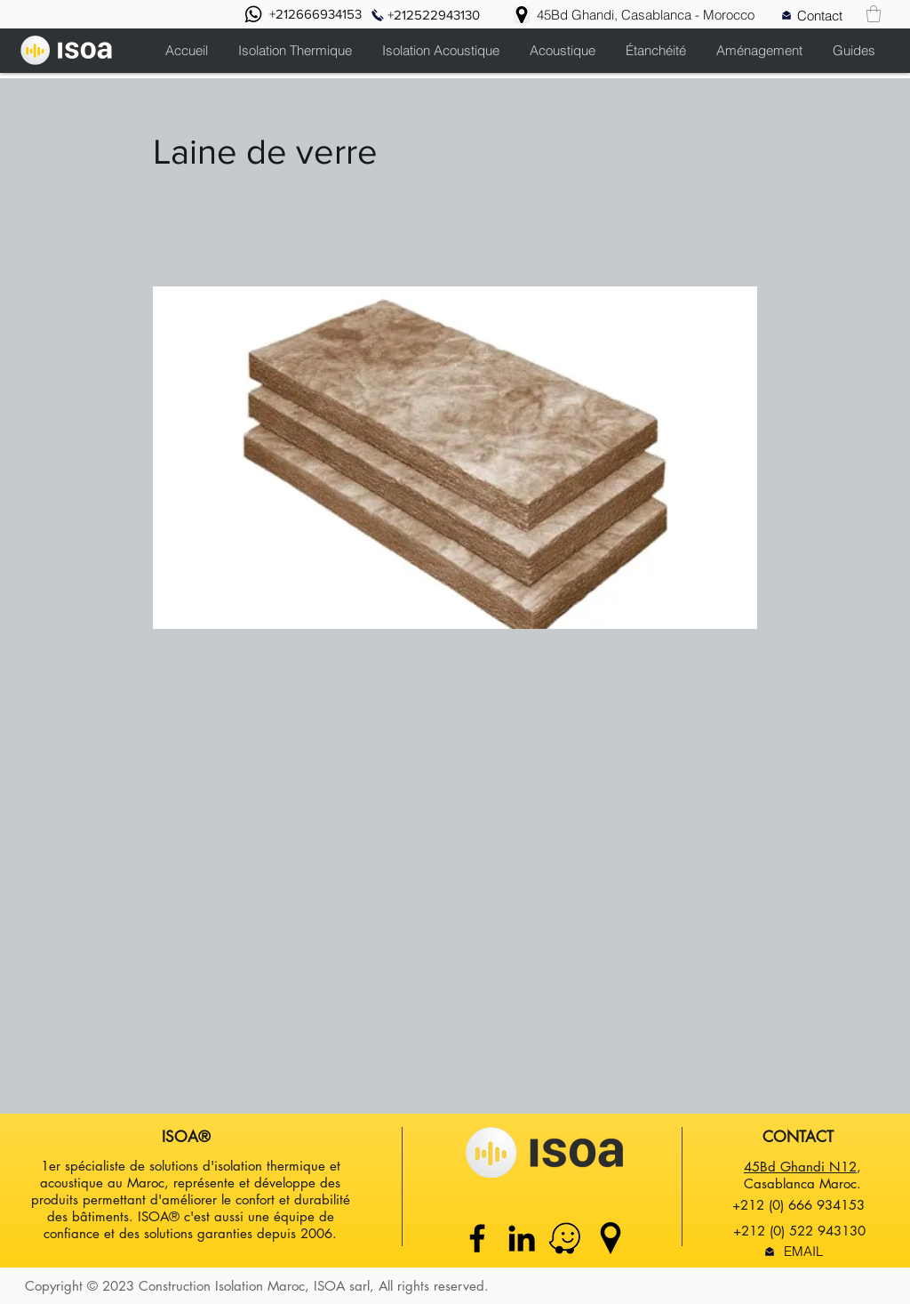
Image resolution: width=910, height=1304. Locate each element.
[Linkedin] (521, 1238)
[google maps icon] (610, 1238)
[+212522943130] (433, 15)
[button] (873, 13)
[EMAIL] (802, 1251)
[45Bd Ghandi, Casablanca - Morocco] (645, 15)
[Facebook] (477, 1238)
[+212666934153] (315, 14)
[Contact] (819, 15)
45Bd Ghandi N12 (800, 1166)
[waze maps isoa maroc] (566, 1238)
